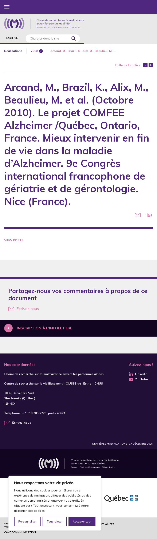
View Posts (13, 240)
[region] (54, 503)
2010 (34, 51)
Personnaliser (27, 521)
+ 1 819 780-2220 (34, 413)
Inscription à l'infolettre (44, 328)
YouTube (138, 379)
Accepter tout (81, 521)
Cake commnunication (20, 532)
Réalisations (13, 51)
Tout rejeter (55, 521)
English (12, 38)
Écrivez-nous (23, 308)
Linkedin (138, 374)
